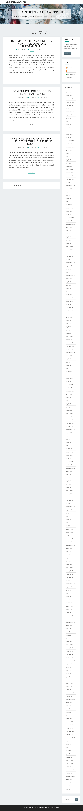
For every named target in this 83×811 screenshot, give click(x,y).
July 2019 (68, 320)
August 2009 (69, 702)
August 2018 (69, 356)
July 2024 (68, 153)
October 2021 (69, 259)
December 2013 (70, 535)
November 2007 (70, 770)
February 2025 (69, 131)
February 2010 (69, 683)
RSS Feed (69, 67)
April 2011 (68, 638)
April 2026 (68, 92)
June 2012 (68, 593)
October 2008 (69, 734)
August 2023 (69, 189)
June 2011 (68, 632)
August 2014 (69, 510)
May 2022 (68, 237)
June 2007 (68, 786)
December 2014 (70, 497)
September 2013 (70, 545)
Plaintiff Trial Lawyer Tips (15, 2)
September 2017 (70, 391)
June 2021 (68, 272)
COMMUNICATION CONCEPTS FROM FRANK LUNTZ (32, 92)
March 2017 (69, 410)
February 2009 (69, 722)
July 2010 (68, 667)
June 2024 (68, 156)
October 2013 (69, 542)
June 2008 (68, 747)
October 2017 (69, 388)
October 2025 (69, 108)
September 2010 (70, 661)
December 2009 (70, 689)
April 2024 (68, 163)
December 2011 (70, 612)
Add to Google (71, 74)
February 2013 (69, 567)
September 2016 (70, 429)
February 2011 (69, 644)
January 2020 (69, 301)
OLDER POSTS (17, 185)
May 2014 (68, 519)
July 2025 (68, 118)
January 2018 (69, 378)
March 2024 (69, 166)
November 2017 (70, 384)
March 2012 (69, 603)
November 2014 (70, 500)
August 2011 (69, 625)
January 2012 (69, 609)
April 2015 (68, 484)
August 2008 (69, 741)
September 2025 (70, 111)
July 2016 (68, 436)
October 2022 (69, 221)
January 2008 (69, 763)
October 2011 (69, 619)
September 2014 (70, 506)
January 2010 (69, 686)
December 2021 (70, 253)
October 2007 (69, 773)
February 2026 (69, 99)
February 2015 (69, 490)
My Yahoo (69, 77)
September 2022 (70, 224)
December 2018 (70, 343)
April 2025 (68, 128)
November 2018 (70, 346)
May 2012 (68, 596)
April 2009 (68, 715)
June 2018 (68, 362)
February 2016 (69, 452)
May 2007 (68, 789)
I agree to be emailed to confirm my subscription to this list (70, 46)
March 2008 (69, 757)
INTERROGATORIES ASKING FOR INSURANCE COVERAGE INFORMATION (31, 43)
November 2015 (70, 461)
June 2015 (68, 478)
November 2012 (70, 577)
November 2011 (70, 616)
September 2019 (70, 314)
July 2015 (68, 474)
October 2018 (69, 349)
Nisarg (57, 807)
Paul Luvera (33, 49)
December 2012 (70, 574)
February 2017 (69, 413)
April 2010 (68, 677)
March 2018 (69, 372)
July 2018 (68, 359)
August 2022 (69, 227)
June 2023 (68, 195)
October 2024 (69, 144)
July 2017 (68, 397)
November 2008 (70, 731)
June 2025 (68, 121)
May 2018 (68, 365)
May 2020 (68, 288)
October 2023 (69, 182)
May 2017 (68, 404)
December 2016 (70, 420)
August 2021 (69, 266)
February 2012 (69, 606)
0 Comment (43, 97)
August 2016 (69, 433)
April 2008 (68, 754)
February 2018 (69, 375)
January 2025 (69, 134)
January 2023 (69, 211)
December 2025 (70, 102)
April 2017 (68, 407)
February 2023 (69, 208)
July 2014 (68, 513)
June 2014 (68, 516)
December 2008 (70, 728)
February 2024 (69, 169)
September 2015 (70, 468)
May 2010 (68, 673)
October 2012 (69, 580)
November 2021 (70, 256)
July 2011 (68, 628)
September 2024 (70, 147)
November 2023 (70, 179)
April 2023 (68, 201)
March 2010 (69, 680)
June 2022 (68, 234)
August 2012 (69, 587)
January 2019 (69, 339)
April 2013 (68, 561)
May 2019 (68, 327)
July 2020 (68, 282)
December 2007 (70, 766)
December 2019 (70, 304)
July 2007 (68, 783)
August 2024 (69, 150)
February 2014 (69, 529)
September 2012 (70, 583)
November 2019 (70, 307)
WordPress (45, 807)
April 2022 (68, 240)
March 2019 (69, 333)
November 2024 (70, 140)
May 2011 (68, 635)
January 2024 (69, 172)
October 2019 (69, 311)
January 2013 (69, 571)
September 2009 (70, 699)
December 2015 (70, 458)
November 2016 (70, 423)
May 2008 (68, 750)
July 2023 (68, 192)
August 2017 (69, 394)
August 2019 (69, 317)
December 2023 (70, 176)
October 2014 (69, 503)
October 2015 (69, 465)
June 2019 (68, 323)
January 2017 (69, 417)
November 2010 (70, 654)
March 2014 (69, 526)
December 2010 (70, 651)
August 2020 (69, 278)
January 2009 (69, 725)
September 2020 (70, 275)
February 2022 (69, 246)
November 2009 (70, 693)
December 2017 (70, 381)
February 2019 (69, 336)
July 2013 (68, 551)
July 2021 (68, 269)
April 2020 (68, 291)
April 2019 (68, 330)
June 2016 (68, 439)
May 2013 (68, 558)
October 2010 (69, 657)
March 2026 (69, 95)
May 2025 (68, 124)
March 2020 (69, 295)
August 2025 (69, 115)
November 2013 (70, 539)
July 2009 (68, 705)
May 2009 (68, 712)
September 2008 (70, 738)
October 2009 (69, 696)
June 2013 (68, 555)
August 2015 (69, 471)
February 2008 (69, 760)
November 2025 (70, 105)
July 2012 (68, 590)
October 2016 (69, 426)
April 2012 (68, 600)
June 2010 (68, 670)
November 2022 (70, 217)
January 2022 (69, 250)
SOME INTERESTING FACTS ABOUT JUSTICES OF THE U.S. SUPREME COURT (31, 141)
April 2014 (68, 522)
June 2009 (68, 709)
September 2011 (70, 622)
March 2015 (69, 487)
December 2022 (70, 214)
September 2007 (70, 776)
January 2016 (69, 455)
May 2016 (68, 442)
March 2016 (69, 449)
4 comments (43, 49)
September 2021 (70, 262)
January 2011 (69, 648)
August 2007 (69, 779)
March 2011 (69, 641)
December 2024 (70, 137)
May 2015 (68, 481)
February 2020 (69, 298)
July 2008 (68, 744)
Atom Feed (70, 71)
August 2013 (69, 548)
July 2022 (68, 230)
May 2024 (68, 160)
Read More (32, 77)
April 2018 (68, 368)
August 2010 (69, 664)
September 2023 (70, 185)
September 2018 (70, 352)
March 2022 (69, 243)
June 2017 (68, 400)
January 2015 (69, 494)
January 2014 (69, 532)
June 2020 (68, 285)
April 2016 (68, 445)
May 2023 (68, 198)
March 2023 (69, 205)
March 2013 (69, 564)
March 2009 (69, 718)
